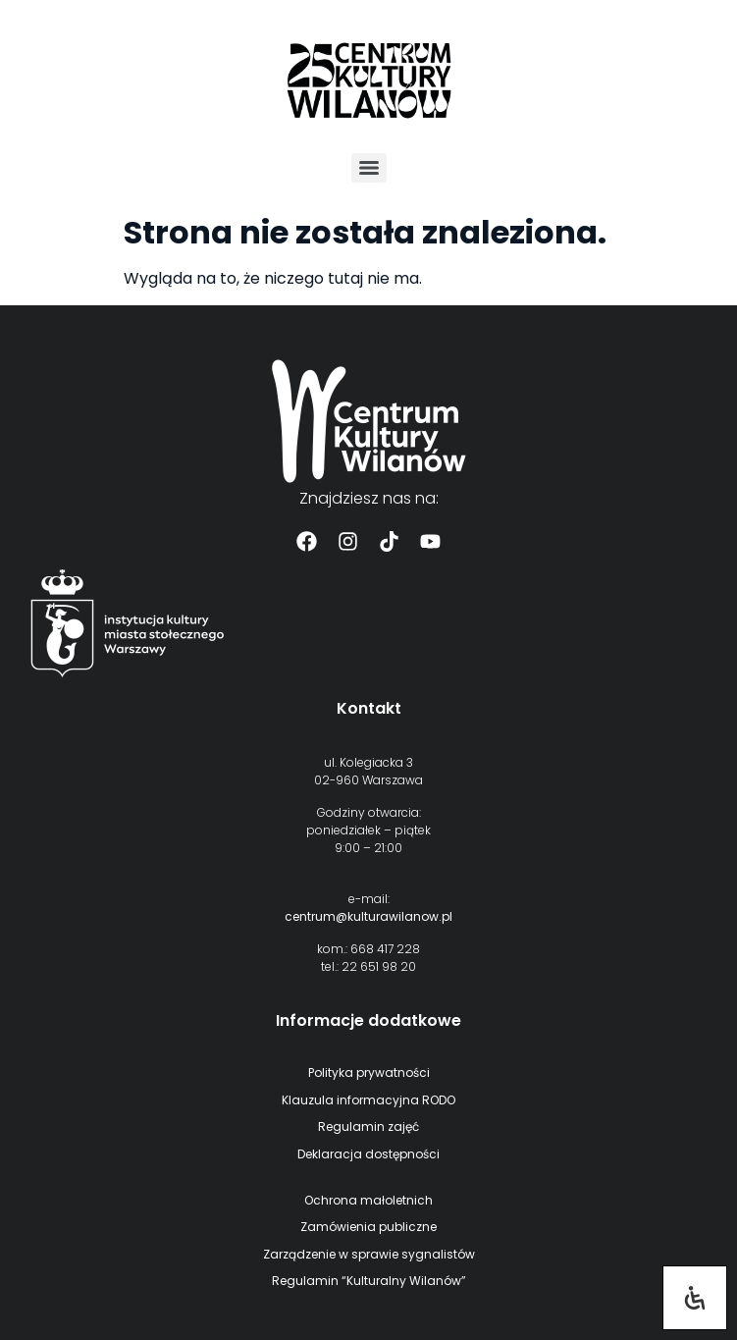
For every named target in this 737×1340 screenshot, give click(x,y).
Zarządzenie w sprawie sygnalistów (369, 1254)
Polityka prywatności (369, 1072)
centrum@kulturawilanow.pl (368, 916)
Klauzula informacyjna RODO (368, 1100)
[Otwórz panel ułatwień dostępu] (694, 1297)
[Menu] (369, 168)
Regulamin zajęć (368, 1126)
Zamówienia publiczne (368, 1226)
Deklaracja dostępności (368, 1154)
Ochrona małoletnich (368, 1200)
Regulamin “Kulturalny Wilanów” (369, 1280)
